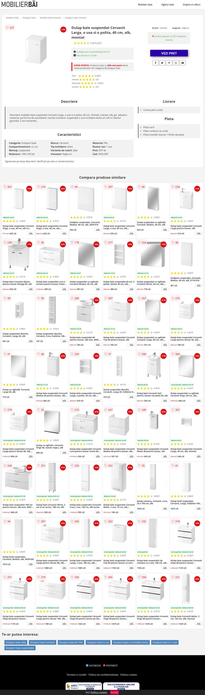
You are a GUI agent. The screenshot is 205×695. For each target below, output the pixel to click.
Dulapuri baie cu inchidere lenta (130, 642)
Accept (114, 692)
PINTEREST (110, 665)
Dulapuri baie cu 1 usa (165, 642)
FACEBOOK (93, 665)
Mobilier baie (145, 4)
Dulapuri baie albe (16, 642)
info (31, 233)
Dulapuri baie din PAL (71, 642)
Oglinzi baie (167, 4)
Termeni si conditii (76, 674)
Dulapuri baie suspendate (20, 648)
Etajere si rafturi (191, 4)
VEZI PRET (169, 53)
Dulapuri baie (29, 17)
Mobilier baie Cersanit (50, 17)
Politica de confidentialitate (103, 674)
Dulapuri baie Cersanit (75, 17)
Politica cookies (128, 674)
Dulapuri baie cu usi (98, 642)
